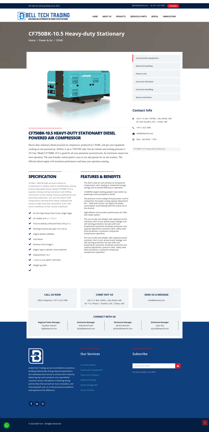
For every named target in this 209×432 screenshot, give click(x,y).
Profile (173, 6)
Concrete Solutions (144, 81)
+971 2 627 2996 (158, 5)
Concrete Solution (88, 365)
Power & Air (141, 73)
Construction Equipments (92, 370)
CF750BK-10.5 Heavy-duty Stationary (149, 149)
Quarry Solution (87, 390)
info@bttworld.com (140, 5)
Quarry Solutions (144, 97)
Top (205, 422)
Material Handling (144, 66)
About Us (107, 16)
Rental (154, 16)
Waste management (89, 385)
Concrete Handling (144, 89)
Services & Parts (138, 16)
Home (95, 16)
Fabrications (169, 16)
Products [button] (121, 16)
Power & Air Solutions (90, 375)
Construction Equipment (147, 58)
